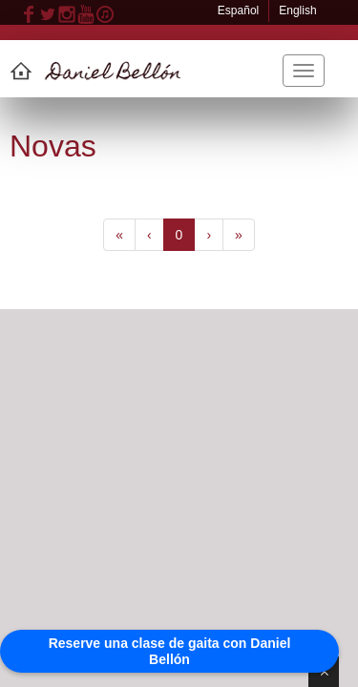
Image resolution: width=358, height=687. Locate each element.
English (297, 10)
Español (238, 10)
